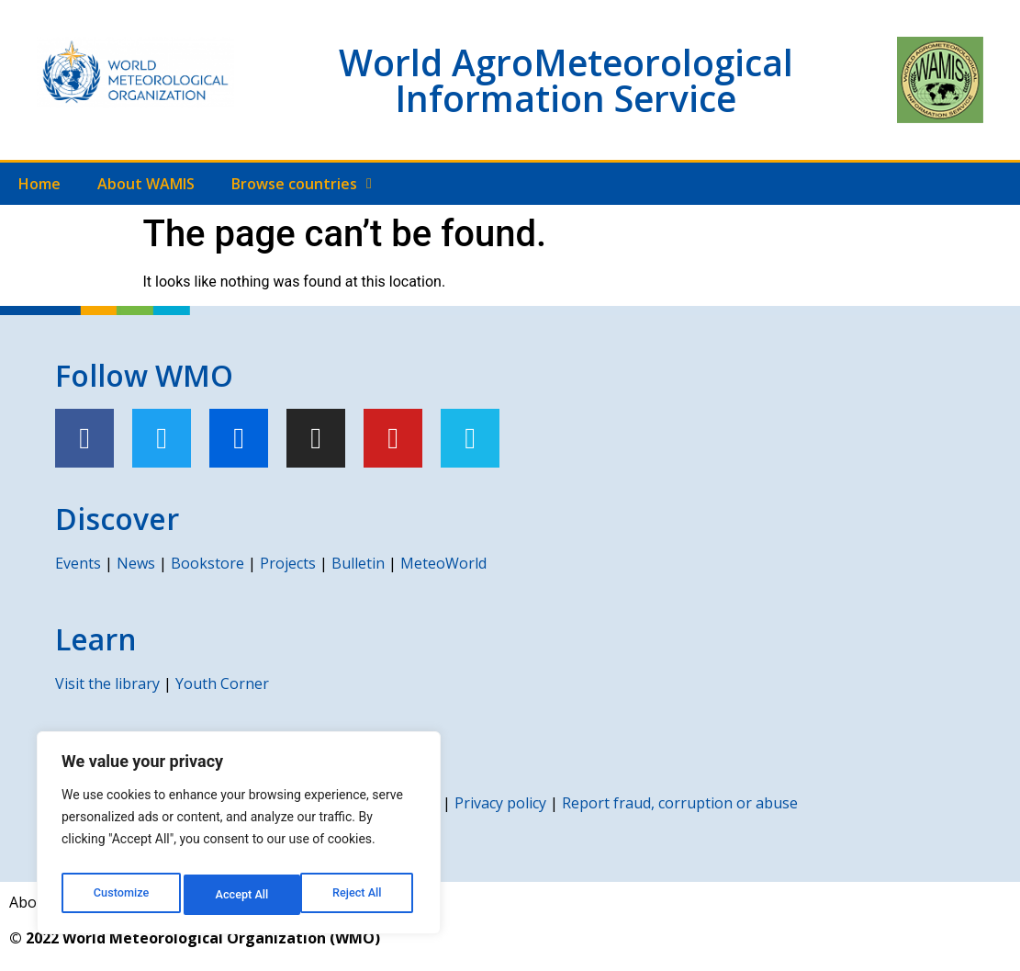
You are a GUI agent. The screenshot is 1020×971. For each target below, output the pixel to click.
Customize (120, 894)
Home (39, 184)
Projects (288, 563)
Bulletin (358, 563)
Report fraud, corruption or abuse (680, 803)
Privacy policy (500, 803)
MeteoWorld (443, 563)
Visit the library (107, 683)
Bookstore (207, 563)
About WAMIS (146, 184)
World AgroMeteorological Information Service (566, 80)
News (136, 563)
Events (78, 563)
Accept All (359, 894)
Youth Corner (222, 683)
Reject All (240, 894)
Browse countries (301, 183)
